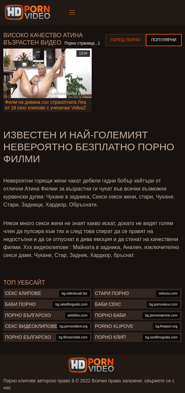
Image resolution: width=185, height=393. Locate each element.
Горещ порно (125, 40)
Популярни (163, 40)
